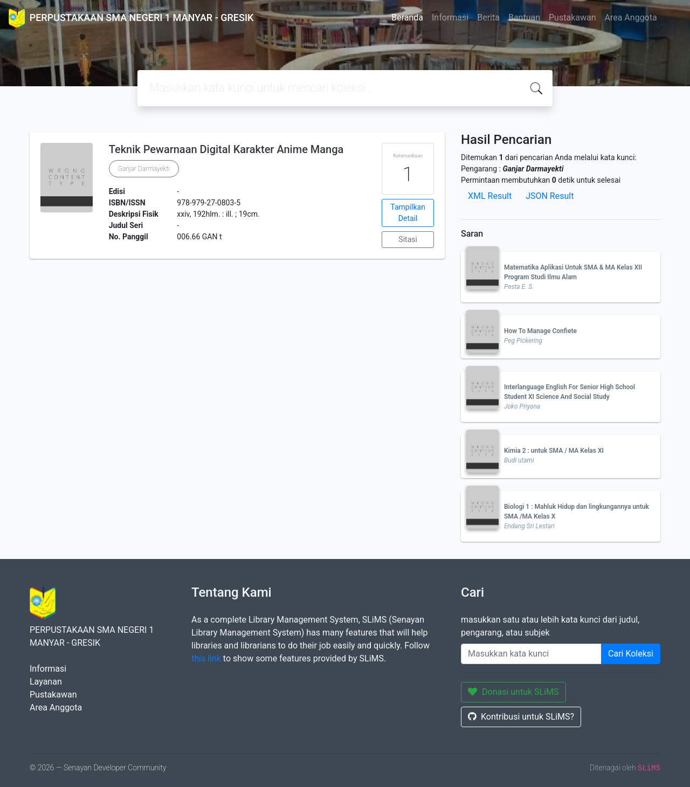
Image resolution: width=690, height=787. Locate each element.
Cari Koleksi (630, 653)
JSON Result (550, 196)
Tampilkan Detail (407, 213)
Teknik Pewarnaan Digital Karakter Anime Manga (226, 149)
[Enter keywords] (531, 654)
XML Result (490, 196)
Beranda (407, 17)
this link (206, 658)
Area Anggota (631, 17)
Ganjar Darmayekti (144, 168)
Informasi (450, 17)
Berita (488, 17)
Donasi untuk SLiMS (513, 692)
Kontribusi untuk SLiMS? (521, 717)
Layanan (46, 681)
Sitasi (407, 239)
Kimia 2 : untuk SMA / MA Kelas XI (554, 450)
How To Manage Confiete (540, 331)
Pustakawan (572, 17)
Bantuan (524, 17)
